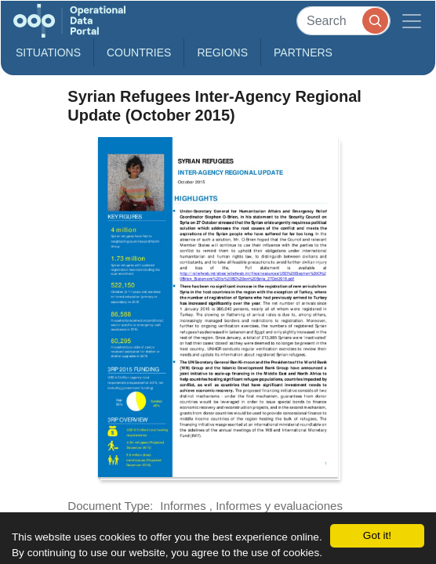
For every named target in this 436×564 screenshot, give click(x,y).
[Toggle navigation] (412, 20)
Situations (48, 52)
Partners (303, 52)
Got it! (377, 535)
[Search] (343, 20)
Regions (222, 52)
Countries (139, 52)
